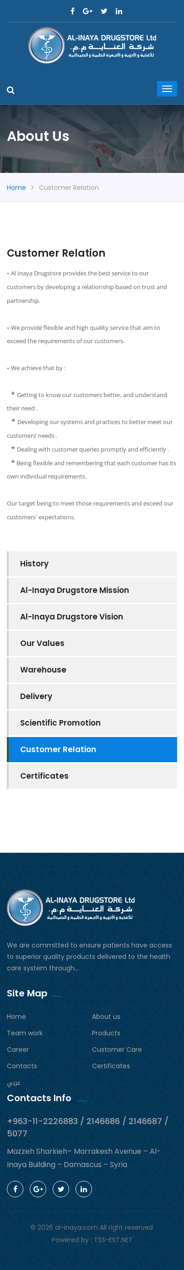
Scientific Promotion (60, 722)
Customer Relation (58, 749)
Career (18, 1049)
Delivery (36, 696)
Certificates (44, 775)
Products (106, 1033)
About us (106, 1016)
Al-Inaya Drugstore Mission (74, 590)
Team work (25, 1033)
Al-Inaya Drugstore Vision (71, 616)
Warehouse (43, 669)
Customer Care (117, 1049)
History (34, 563)
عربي (14, 1082)
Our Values (42, 643)
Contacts (22, 1066)
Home (16, 187)
